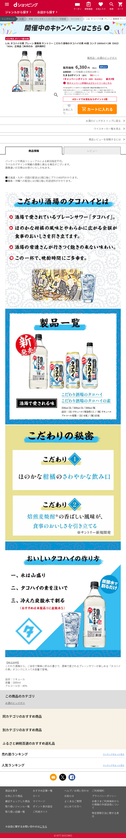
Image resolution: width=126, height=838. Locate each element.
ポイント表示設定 (42, 806)
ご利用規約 (98, 790)
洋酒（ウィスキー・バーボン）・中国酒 (47, 18)
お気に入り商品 (13, 796)
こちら (43, 826)
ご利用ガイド (40, 811)
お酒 (21, 18)
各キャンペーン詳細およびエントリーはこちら (89, 82)
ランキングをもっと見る (113, 754)
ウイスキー (76, 18)
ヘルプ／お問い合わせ (76, 790)
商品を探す (11, 790)
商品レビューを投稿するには (105, 139)
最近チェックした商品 (17, 801)
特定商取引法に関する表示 (105, 814)
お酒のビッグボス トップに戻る (103, 121)
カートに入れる (97, 109)
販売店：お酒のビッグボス (102, 58)
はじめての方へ (73, 806)
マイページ (39, 801)
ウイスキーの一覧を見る (107, 128)
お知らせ (69, 796)
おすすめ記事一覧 (42, 790)
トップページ (8, 18)
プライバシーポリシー (104, 796)
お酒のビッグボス (15, 703)
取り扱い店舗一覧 (15, 811)
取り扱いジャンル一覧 (17, 806)
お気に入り (68, 111)
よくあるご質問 (73, 801)
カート (36, 796)
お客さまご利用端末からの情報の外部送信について (105, 804)
